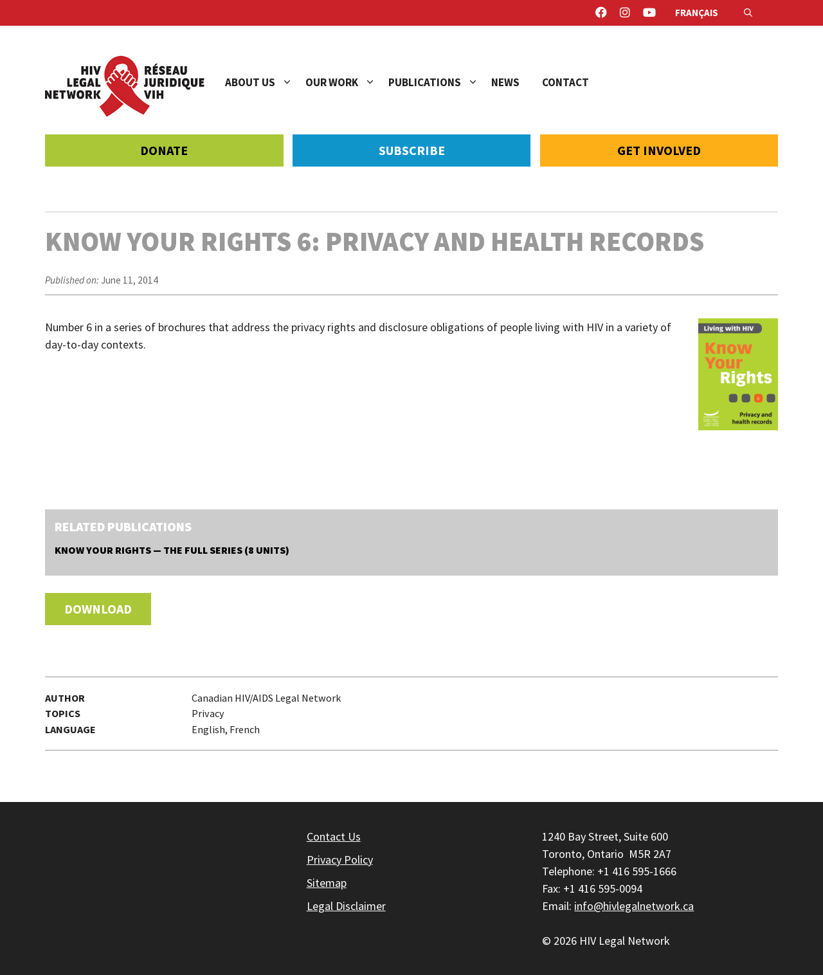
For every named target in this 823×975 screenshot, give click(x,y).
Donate (164, 150)
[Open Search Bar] (748, 13)
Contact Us (334, 836)
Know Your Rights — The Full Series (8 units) (172, 549)
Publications (439, 82)
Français (696, 12)
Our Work (346, 82)
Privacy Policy (340, 859)
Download (98, 609)
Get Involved (659, 150)
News (505, 82)
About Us (265, 82)
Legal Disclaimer (346, 905)
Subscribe (412, 150)
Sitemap (327, 882)
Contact (565, 82)
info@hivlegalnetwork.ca (634, 905)
